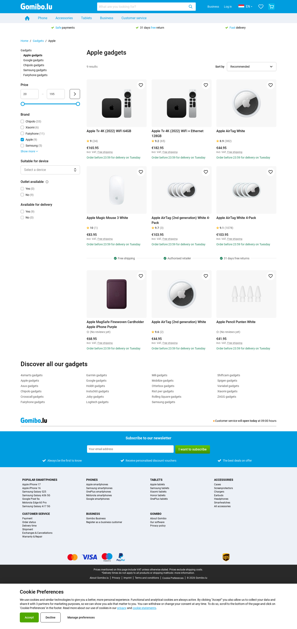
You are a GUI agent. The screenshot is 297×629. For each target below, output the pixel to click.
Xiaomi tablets (158, 491)
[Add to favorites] (141, 85)
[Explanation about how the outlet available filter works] (47, 181)
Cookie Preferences (173, 578)
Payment (27, 518)
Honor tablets (157, 495)
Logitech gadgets (97, 402)
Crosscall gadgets (32, 396)
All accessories (222, 506)
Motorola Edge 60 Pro (34, 502)
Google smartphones (98, 499)
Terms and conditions (147, 577)
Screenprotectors (223, 488)
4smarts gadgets (31, 375)
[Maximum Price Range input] (56, 94)
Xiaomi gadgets (227, 391)
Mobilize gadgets (162, 380)
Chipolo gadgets (33, 65)
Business (213, 6)
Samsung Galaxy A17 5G (36, 506)
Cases (217, 484)
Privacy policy (158, 525)
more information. (184, 572)
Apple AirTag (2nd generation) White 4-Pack (181, 220)
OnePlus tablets (159, 499)
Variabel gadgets (228, 386)
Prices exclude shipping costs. (186, 569)
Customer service (133, 18)
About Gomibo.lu (99, 577)
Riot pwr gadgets (163, 391)
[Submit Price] (75, 94)
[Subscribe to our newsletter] (130, 449)
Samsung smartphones (99, 488)
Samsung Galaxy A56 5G (36, 495)
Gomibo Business (96, 518)
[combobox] (146, 6)
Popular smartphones (39, 479)
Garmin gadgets (96, 375)
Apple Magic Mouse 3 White (107, 218)
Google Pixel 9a (31, 499)
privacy (121, 608)
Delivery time (29, 525)
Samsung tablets (159, 488)
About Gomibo (158, 518)
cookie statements (144, 608)
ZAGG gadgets (226, 396)
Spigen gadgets (227, 380)
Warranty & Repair (32, 536)
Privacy (116, 577)
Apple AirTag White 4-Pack (236, 218)
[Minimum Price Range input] (30, 94)
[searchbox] (142, 6)
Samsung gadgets (35, 70)
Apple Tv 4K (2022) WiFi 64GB (109, 131)
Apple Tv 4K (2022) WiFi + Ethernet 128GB (177, 133)
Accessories (64, 18)
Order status (29, 522)
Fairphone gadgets (35, 75)
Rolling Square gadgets (166, 396)
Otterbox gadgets (163, 386)
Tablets (86, 18)
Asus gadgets (29, 386)
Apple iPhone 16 (31, 488)
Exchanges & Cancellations (37, 533)
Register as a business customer (104, 522)
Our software (157, 522)
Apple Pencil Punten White (236, 322)
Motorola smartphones (99, 495)
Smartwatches (222, 502)
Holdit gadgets (95, 386)
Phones (92, 479)
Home (24, 40)
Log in (228, 6)
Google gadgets (33, 60)
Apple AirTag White (230, 131)
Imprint (128, 577)
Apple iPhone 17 (31, 484)
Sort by (219, 66)
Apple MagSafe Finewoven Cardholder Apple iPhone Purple (115, 324)
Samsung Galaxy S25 (34, 491)
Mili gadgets (159, 375)
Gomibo (155, 513)
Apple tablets (157, 484)
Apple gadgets (30, 380)
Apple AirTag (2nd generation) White (179, 322)
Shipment (27, 529)
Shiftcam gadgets (228, 375)
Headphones (221, 499)
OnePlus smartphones (98, 491)
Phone (42, 18)
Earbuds (218, 495)
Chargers (219, 491)
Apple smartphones (97, 484)
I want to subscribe (193, 449)
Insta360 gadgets (97, 391)
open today (250, 420)
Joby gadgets (95, 396)
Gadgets (38, 40)
